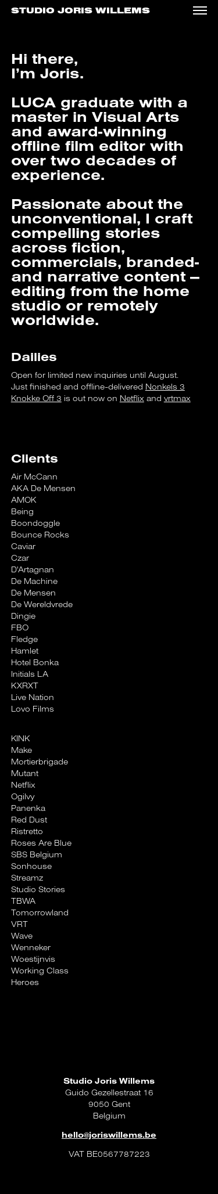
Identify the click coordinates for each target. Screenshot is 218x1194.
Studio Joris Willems (80, 11)
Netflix (132, 398)
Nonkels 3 (165, 386)
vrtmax (177, 398)
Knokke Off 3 (36, 398)
